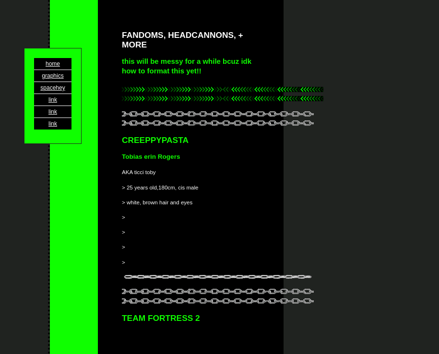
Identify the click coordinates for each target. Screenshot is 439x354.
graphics (52, 75)
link (52, 99)
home (53, 63)
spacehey (52, 87)
